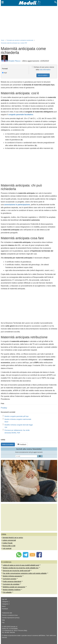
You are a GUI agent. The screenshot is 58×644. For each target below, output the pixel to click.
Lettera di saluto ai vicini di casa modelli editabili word (21, 565)
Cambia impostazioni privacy (10, 617)
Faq (3, 622)
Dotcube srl (13, 626)
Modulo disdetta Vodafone (11, 590)
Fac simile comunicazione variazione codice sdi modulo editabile (25, 573)
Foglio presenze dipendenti (12, 581)
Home (2, 40)
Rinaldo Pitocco (14, 61)
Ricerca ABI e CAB (8, 546)
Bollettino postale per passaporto (14, 587)
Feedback (22, 444)
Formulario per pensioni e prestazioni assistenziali (20, 40)
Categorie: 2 (6, 604)
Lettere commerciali (9, 540)
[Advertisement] (29, 22)
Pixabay (4, 408)
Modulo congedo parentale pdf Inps (17, 416)
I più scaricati (6, 548)
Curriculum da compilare (11, 584)
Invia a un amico (7, 444)
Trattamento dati (7, 613)
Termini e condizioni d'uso (10, 615)
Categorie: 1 (6, 601)
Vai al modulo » (43, 75)
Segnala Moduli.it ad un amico (12, 537)
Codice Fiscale (7, 543)
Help (3, 620)
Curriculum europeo (9, 579)
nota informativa (45, 69)
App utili (4, 599)
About (4, 606)
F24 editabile (7, 592)
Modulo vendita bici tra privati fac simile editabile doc (20, 568)
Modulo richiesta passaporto (12, 576)
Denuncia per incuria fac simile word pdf (16, 570)
